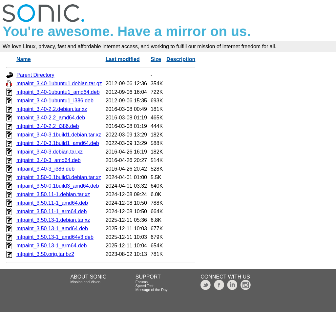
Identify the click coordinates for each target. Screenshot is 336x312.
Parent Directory (35, 75)
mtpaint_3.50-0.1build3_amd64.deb (57, 186)
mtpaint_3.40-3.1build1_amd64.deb (57, 143)
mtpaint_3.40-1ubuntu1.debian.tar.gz (59, 83)
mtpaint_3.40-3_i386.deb (45, 169)
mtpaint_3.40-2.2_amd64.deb (50, 117)
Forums (142, 282)
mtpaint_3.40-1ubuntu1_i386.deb (55, 100)
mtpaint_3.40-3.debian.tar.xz (49, 152)
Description (180, 59)
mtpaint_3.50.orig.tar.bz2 (45, 254)
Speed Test (145, 286)
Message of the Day (152, 290)
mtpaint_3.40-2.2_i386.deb (47, 126)
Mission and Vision (85, 282)
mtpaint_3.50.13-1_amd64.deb (52, 228)
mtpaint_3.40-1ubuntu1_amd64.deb (58, 92)
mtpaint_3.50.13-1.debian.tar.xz (53, 220)
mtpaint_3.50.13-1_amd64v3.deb (55, 237)
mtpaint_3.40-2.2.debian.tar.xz (51, 109)
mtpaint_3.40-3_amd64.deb (48, 160)
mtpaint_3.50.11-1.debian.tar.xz (53, 194)
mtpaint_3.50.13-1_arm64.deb (51, 245)
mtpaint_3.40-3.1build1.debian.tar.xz (58, 134)
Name (23, 59)
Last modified (123, 59)
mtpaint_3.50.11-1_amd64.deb (52, 203)
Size (156, 59)
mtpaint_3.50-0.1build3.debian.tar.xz (58, 177)
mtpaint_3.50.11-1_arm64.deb (51, 211)
